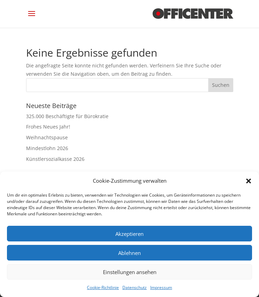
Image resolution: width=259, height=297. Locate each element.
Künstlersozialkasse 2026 (55, 159)
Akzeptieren (129, 233)
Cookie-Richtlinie (103, 287)
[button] (248, 181)
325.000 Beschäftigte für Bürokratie (67, 116)
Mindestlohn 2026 (47, 148)
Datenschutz (134, 287)
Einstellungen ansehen (129, 272)
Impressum (161, 287)
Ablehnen (129, 252)
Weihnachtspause (47, 137)
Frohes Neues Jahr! (48, 126)
